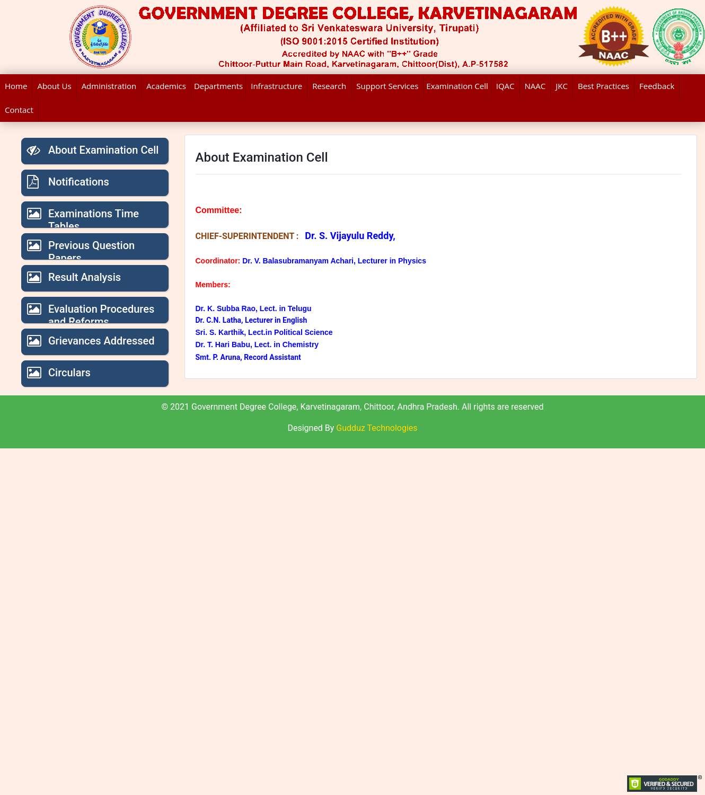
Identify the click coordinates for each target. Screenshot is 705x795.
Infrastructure (276, 86)
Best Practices (603, 86)
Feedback (656, 86)
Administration (109, 86)
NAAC (535, 86)
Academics (166, 86)
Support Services (387, 86)
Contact (19, 109)
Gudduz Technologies (376, 428)
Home (16, 86)
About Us (54, 86)
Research (329, 86)
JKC (562, 86)
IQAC (505, 86)
